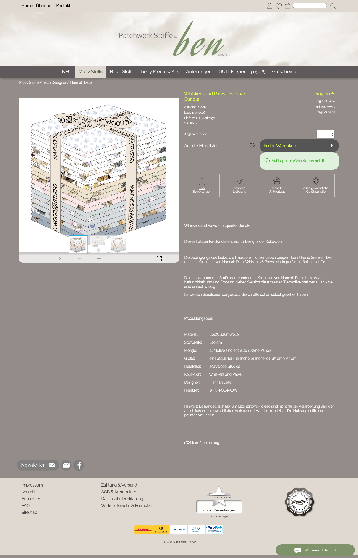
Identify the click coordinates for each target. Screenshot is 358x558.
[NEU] (66, 72)
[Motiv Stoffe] (90, 72)
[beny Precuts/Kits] (160, 72)
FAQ (25, 505)
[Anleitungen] (198, 72)
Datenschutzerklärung (122, 498)
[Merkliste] (278, 6)
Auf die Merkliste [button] (200, 145)
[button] (333, 6)
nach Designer (54, 82)
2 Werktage (199, 118)
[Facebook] (78, 465)
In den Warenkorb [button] (280, 145)
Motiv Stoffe (29, 82)
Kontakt (63, 5)
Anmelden (31, 498)
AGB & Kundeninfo (118, 491)
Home (27, 5)
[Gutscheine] (284, 72)
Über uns (44, 5)
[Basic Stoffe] (122, 72)
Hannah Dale (81, 82)
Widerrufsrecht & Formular (126, 505)
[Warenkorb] (287, 6)
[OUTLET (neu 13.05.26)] (242, 72)
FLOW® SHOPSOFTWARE (179, 542)
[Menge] (325, 134)
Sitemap (29, 512)
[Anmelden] (269, 6)
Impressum (32, 485)
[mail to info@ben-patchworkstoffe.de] (66, 465)
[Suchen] (310, 5)
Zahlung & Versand (119, 485)
